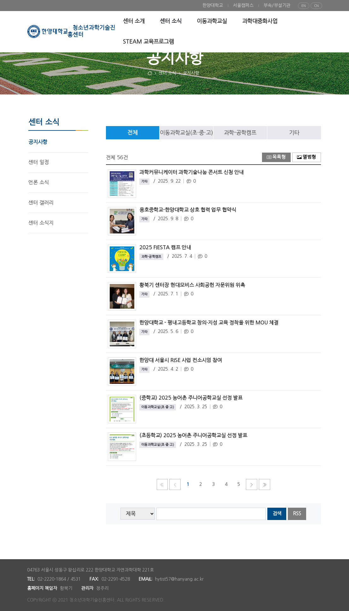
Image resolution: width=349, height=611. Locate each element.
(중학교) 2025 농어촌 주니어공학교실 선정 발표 (190, 397)
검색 (276, 513)
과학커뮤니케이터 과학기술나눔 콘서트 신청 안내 (191, 172)
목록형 (276, 157)
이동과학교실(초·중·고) (186, 133)
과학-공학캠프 (240, 133)
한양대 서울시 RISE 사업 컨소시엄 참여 (180, 360)
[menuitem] (212, 5)
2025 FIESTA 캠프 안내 (165, 247)
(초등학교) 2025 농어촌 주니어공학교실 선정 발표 (193, 435)
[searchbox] (211, 514)
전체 (132, 133)
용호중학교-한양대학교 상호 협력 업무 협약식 (187, 209)
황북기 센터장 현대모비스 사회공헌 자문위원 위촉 (192, 284)
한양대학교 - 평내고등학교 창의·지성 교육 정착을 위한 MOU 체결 (208, 322)
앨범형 (306, 157)
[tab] (133, 132)
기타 (294, 133)
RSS (297, 513)
